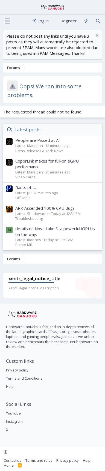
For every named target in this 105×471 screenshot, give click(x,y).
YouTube (13, 413)
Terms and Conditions (24, 378)
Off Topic (22, 197)
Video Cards (25, 177)
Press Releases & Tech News (39, 150)
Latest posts (27, 129)
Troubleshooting (29, 218)
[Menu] (7, 21)
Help (10, 386)
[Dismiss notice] (96, 36)
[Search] (98, 21)
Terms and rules (38, 460)
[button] (5, 452)
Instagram (14, 421)
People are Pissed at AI (37, 140)
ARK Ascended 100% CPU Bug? (45, 208)
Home (9, 465)
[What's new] (86, 21)
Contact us (12, 460)
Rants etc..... (26, 187)
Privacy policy (17, 370)
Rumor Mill (24, 244)
